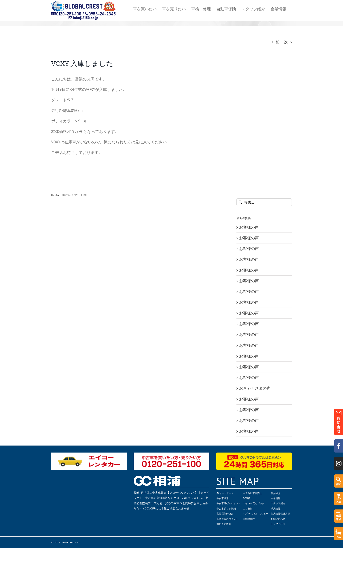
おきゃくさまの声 (255, 388)
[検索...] (264, 202)
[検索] (240, 202)
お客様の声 (249, 227)
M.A (57, 195)
